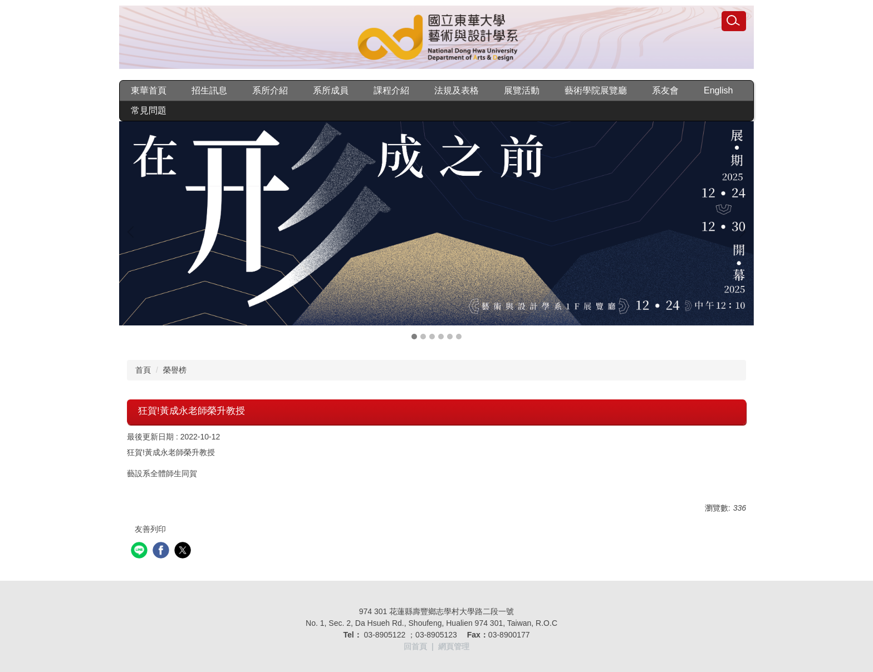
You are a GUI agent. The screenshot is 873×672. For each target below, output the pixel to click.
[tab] (414, 336)
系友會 (665, 90)
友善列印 (150, 529)
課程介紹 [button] (391, 90)
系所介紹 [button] (270, 90)
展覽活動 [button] (522, 90)
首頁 (143, 369)
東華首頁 (148, 90)
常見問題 (148, 110)
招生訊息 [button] (209, 90)
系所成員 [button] (331, 90)
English (718, 90)
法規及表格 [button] (456, 90)
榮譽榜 (175, 369)
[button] (133, 232)
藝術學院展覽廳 (596, 90)
